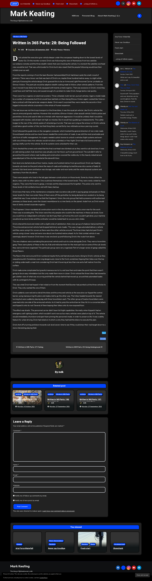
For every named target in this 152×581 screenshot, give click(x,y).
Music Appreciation (56, 540)
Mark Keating (32, 13)
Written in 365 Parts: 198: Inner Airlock (58, 400)
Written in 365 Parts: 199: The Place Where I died (26, 400)
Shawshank (119, 53)
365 (55, 50)
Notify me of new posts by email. (27, 500)
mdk (22, 50)
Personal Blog (88, 16)
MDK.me (75, 16)
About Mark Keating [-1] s (109, 16)
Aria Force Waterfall (122, 37)
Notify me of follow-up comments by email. (31, 495)
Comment (17, 430)
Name (16, 464)
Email (15, 474)
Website (16, 485)
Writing (67, 50)
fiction (60, 50)
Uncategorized (119, 544)
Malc (122, 85)
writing (18, 394)
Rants (93, 544)
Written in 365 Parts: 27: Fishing (29, 347)
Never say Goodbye (122, 42)
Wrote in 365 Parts (20, 37)
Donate (103, 339)
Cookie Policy (43, 578)
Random (52, 544)
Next (104, 333)
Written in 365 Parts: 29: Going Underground (84, 347)
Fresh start (119, 48)
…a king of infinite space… (124, 59)
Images (19, 544)
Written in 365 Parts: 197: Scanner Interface (90, 400)
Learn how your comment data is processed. (58, 510)
